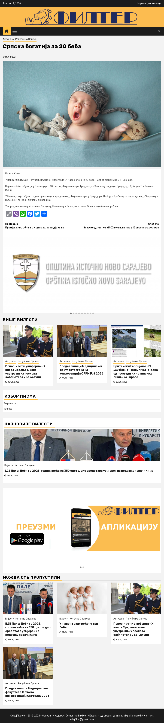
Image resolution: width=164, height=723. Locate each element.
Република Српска (26, 39)
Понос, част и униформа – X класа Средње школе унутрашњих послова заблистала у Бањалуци (25, 371)
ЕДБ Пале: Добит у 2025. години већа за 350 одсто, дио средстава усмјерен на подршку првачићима (78, 470)
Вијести (8, 465)
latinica (8, 408)
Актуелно (8, 39)
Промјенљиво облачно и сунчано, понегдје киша (43, 225)
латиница (155, 3)
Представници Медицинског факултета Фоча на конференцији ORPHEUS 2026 (81, 369)
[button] (70, 313)
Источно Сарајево (25, 465)
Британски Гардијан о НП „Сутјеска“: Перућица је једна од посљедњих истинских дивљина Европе (135, 371)
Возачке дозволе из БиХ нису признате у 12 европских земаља (120, 225)
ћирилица (143, 3)
